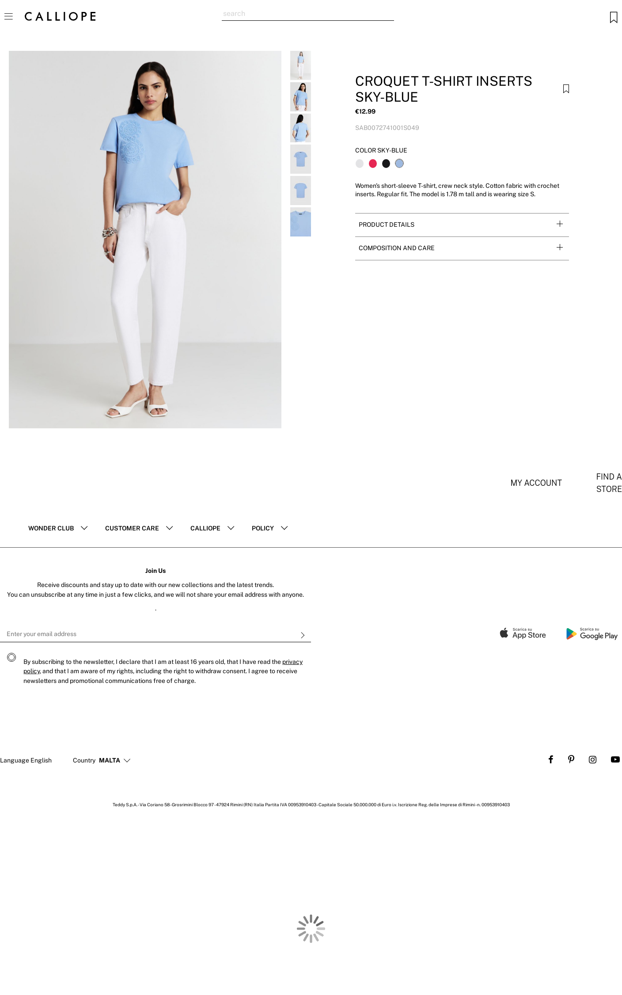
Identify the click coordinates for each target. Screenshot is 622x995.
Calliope (205, 528)
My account (536, 483)
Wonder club (51, 528)
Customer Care (132, 528)
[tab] (462, 224)
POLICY (263, 528)
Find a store (609, 483)
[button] (109, 761)
